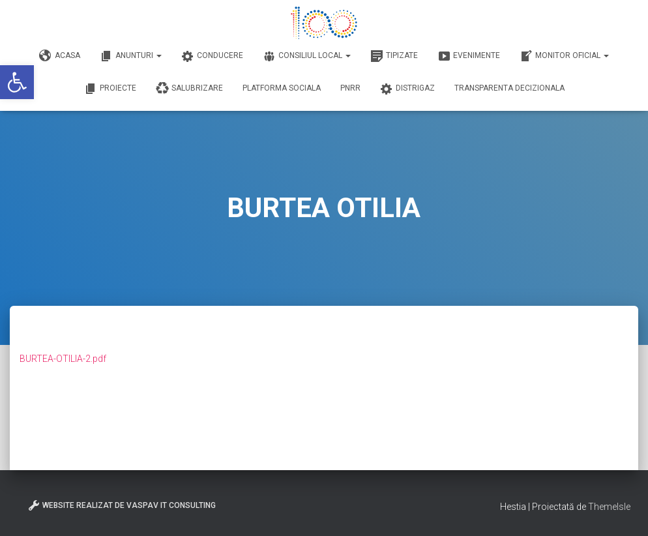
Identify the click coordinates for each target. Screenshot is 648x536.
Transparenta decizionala (509, 88)
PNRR (350, 88)
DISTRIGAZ (407, 88)
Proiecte (110, 88)
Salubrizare (189, 88)
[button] (17, 82)
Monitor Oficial (564, 56)
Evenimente (468, 56)
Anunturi (131, 56)
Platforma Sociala (282, 88)
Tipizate (394, 56)
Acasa (59, 56)
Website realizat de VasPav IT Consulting (121, 505)
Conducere (212, 56)
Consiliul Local (307, 56)
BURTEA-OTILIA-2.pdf (63, 358)
